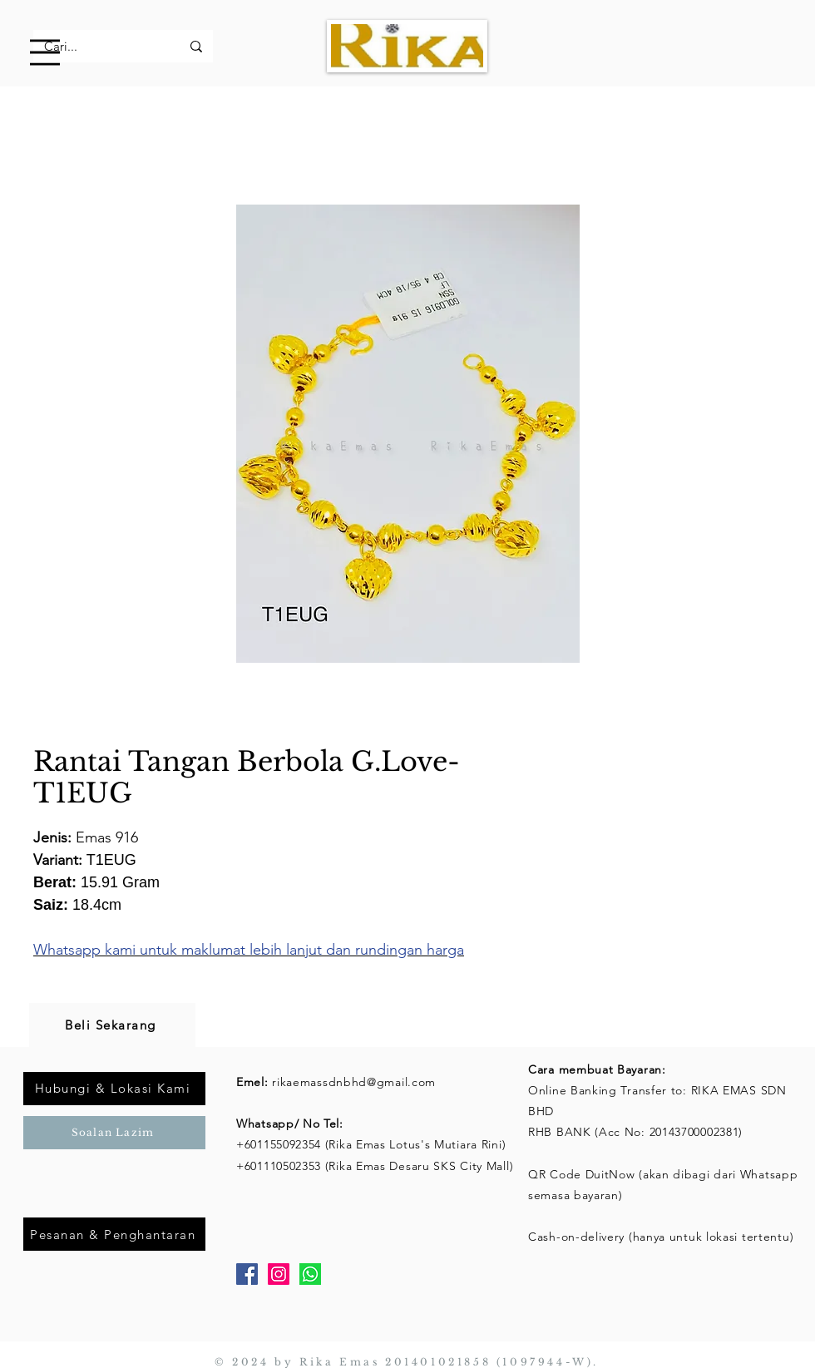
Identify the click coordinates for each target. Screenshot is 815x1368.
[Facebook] (247, 1274)
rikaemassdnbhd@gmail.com (354, 1081)
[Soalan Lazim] (114, 1132)
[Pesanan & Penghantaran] (114, 1234)
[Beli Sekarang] (112, 1025)
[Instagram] (278, 1274)
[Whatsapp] (310, 1274)
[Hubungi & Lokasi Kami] (114, 1088)
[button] (45, 52)
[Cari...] (100, 46)
